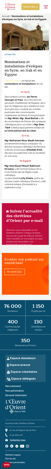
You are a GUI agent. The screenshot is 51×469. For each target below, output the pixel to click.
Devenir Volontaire (16, 395)
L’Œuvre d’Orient (13, 80)
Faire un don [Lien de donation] (30, 7)
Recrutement (13, 386)
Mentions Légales (13, 455)
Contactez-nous (17, 440)
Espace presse (20, 364)
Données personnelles (15, 462)
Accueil (5, 16)
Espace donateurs (23, 358)
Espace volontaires (24, 371)
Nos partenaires (14, 390)
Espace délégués (23, 378)
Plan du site (10, 459)
